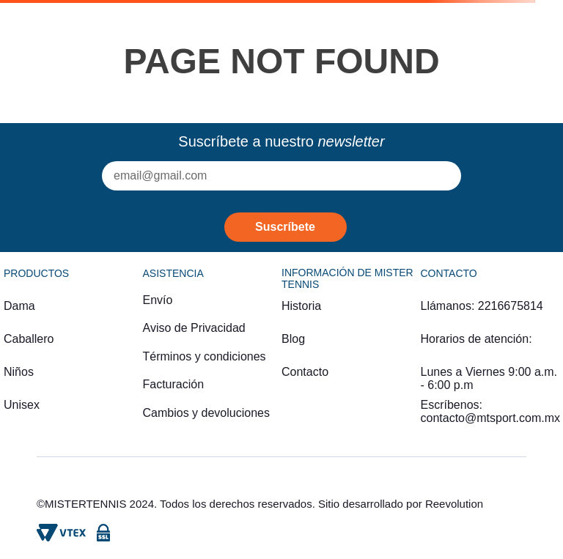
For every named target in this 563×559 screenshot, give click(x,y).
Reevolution (454, 503)
